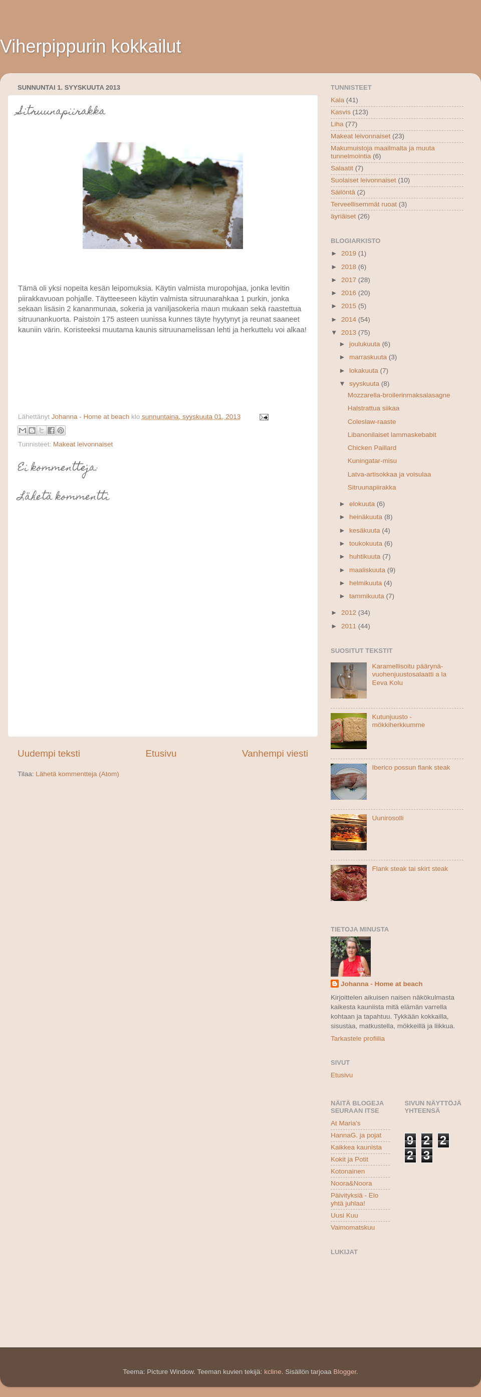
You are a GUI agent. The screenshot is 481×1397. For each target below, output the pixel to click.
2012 (349, 612)
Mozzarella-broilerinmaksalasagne (399, 395)
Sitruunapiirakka (372, 487)
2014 (349, 319)
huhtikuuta (365, 556)
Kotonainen (348, 1171)
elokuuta (363, 504)
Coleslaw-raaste (372, 421)
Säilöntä (343, 192)
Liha (337, 124)
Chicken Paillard (372, 447)
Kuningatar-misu (372, 460)
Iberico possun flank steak (411, 767)
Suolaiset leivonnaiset (363, 180)
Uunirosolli (387, 818)
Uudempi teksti (49, 753)
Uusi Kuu (344, 1215)
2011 (349, 626)
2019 (349, 253)
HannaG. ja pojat (356, 1135)
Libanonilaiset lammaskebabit (392, 434)
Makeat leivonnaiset (83, 444)
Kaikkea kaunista (356, 1147)
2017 (349, 280)
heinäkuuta (366, 517)
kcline (273, 1371)
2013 (349, 332)
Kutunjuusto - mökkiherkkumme (398, 721)
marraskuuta (369, 357)
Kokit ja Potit (349, 1159)
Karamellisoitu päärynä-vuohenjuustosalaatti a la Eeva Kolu (409, 674)
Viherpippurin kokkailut (90, 46)
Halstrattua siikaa (374, 408)
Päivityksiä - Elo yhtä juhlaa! (354, 1199)
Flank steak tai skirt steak (410, 868)
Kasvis (341, 112)
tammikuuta (367, 596)
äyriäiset (343, 216)
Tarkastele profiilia (358, 1038)
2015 (349, 306)
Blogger (344, 1371)
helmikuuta (366, 583)
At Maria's (346, 1123)
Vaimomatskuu (353, 1227)
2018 (349, 267)
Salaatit (342, 168)
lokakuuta (364, 370)
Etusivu (161, 753)
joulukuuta (365, 344)
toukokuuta (366, 543)
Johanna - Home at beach (382, 984)
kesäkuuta (365, 530)
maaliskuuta (368, 570)
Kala (337, 100)
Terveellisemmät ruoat (364, 204)
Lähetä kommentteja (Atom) (77, 774)
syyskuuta (365, 383)
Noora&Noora (351, 1183)
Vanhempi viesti (275, 753)
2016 (349, 293)
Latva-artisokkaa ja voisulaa (389, 474)
